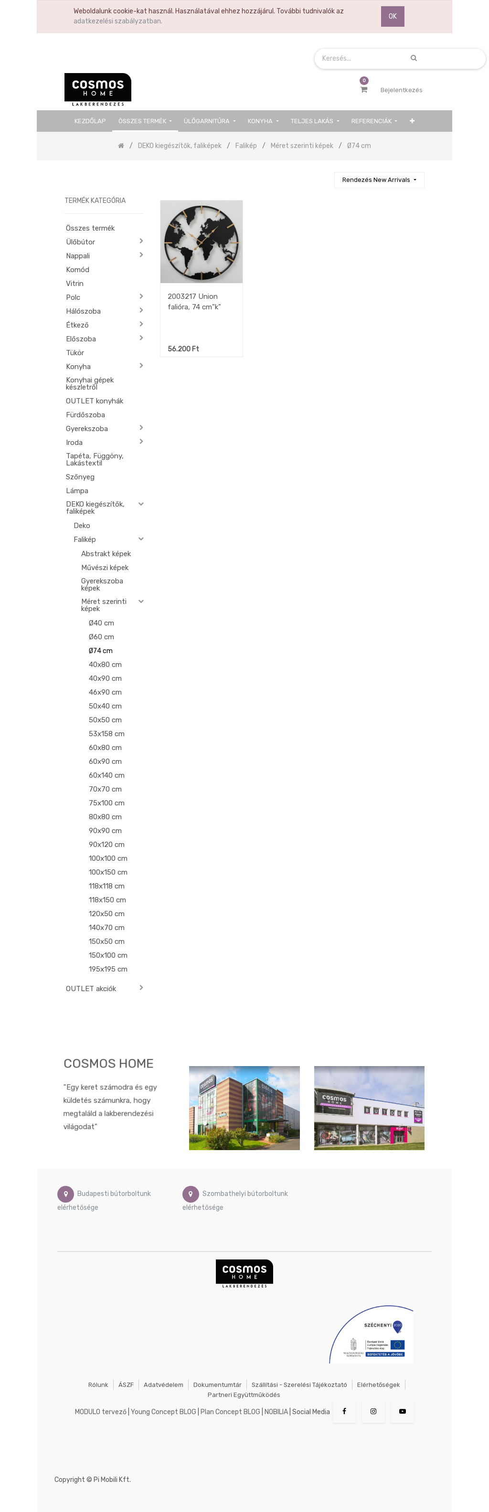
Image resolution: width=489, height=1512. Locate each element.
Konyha (78, 366)
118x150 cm (107, 900)
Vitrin (75, 283)
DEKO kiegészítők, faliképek (95, 508)
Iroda (74, 442)
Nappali (78, 256)
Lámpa (77, 490)
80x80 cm (105, 817)
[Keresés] (322, 176)
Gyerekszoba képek (102, 584)
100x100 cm (108, 858)
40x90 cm (105, 678)
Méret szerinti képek (104, 605)
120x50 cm (107, 913)
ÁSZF (126, 1384)
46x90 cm (105, 692)
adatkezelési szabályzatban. (118, 21)
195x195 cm (108, 969)
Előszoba (81, 339)
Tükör (75, 353)
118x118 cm (107, 886)
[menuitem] (90, 121)
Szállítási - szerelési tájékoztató (299, 1384)
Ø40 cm (101, 623)
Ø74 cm (101, 651)
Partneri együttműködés (244, 1394)
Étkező (77, 325)
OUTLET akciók (91, 988)
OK (393, 16)
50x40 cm (105, 706)
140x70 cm (107, 927)
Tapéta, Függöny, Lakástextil (95, 459)
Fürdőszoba (85, 415)
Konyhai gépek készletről (90, 383)
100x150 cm (108, 872)
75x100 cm (107, 803)
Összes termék (90, 228)
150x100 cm (108, 955)
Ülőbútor (80, 242)
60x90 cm (105, 761)
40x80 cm (105, 664)
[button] (412, 121)
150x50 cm (107, 941)
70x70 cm (105, 789)
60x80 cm (105, 747)
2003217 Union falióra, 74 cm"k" (194, 302)
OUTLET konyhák (94, 401)
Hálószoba (83, 311)
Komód (77, 269)
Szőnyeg (80, 477)
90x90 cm (105, 830)
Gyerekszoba (87, 428)
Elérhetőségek (378, 1384)
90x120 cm (107, 844)
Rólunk (98, 1384)
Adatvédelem (163, 1384)
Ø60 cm (101, 637)
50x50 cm (105, 720)
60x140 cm (107, 775)
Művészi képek (104, 567)
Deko (82, 525)
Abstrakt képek (106, 554)
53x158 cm (107, 734)
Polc (73, 297)
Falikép (85, 539)
